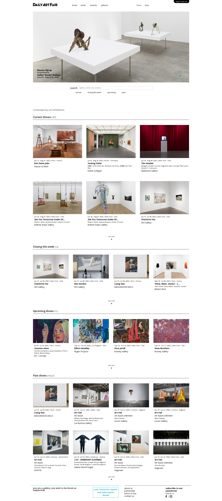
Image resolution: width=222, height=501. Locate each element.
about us (128, 488)
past (123, 92)
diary (147, 5)
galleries (104, 5)
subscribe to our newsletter (174, 489)
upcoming (111, 92)
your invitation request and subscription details (105, 492)
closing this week (94, 92)
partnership (129, 490)
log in (181, 1)
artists (83, 5)
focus (139, 5)
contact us (129, 496)
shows (74, 5)
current (78, 92)
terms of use (130, 493)
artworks (93, 5)
